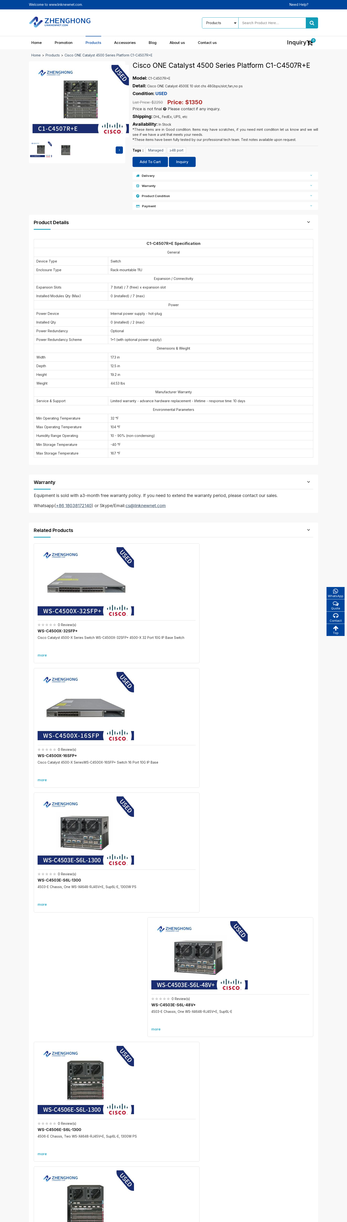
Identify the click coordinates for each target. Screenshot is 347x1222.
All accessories (145, 1160)
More (173, 761)
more (43, 627)
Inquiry (182, 161)
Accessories (125, 42)
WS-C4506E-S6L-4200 (203, 708)
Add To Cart (150, 161)
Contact (335, 618)
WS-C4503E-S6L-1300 (203, 602)
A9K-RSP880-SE (266, 998)
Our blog (192, 1135)
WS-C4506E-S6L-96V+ (275, 708)
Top (335, 631)
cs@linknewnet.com (259, 1166)
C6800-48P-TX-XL (269, 930)
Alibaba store (253, 1175)
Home (36, 42)
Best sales (141, 1152)
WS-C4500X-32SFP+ (59, 602)
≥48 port (176, 150)
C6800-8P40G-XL (121, 998)
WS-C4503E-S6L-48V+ (275, 602)
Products (93, 42)
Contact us (207, 42)
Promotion (64, 42)
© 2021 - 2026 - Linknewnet (51, 1215)
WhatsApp (335, 593)
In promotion (143, 1135)
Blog (153, 42)
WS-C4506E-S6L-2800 (132, 708)
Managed (155, 150)
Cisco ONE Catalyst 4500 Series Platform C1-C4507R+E (109, 55)
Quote (335, 606)
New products (144, 1143)
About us (177, 42)
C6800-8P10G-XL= (122, 930)
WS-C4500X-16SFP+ (129, 602)
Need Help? (298, 4)
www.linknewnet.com (301, 1215)
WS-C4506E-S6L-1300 (60, 708)
